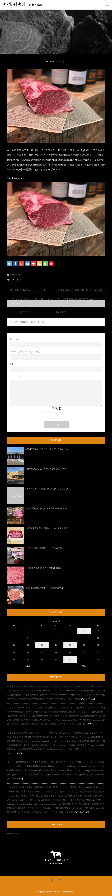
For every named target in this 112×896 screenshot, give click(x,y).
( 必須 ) (15, 339)
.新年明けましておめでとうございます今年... (47, 469)
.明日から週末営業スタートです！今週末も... (47, 449)
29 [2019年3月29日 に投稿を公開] (70, 659)
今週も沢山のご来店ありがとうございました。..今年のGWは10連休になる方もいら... (81, 292)
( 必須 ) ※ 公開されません (25, 352)
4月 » (84, 666)
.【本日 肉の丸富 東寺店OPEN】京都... (44, 568)
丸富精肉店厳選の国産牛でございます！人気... (47, 528)
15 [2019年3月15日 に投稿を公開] (70, 645)
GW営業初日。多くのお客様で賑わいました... (47, 508)
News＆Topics (61, 62)
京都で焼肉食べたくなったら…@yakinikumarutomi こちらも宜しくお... (31, 292)
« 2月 (28, 666)
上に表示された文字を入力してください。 (56, 412)
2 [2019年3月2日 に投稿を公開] (84, 631)
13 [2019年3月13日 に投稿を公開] (42, 645)
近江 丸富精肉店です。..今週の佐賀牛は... (45, 588)
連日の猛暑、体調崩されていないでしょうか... (47, 488)
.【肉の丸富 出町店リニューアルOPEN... (44, 548)
